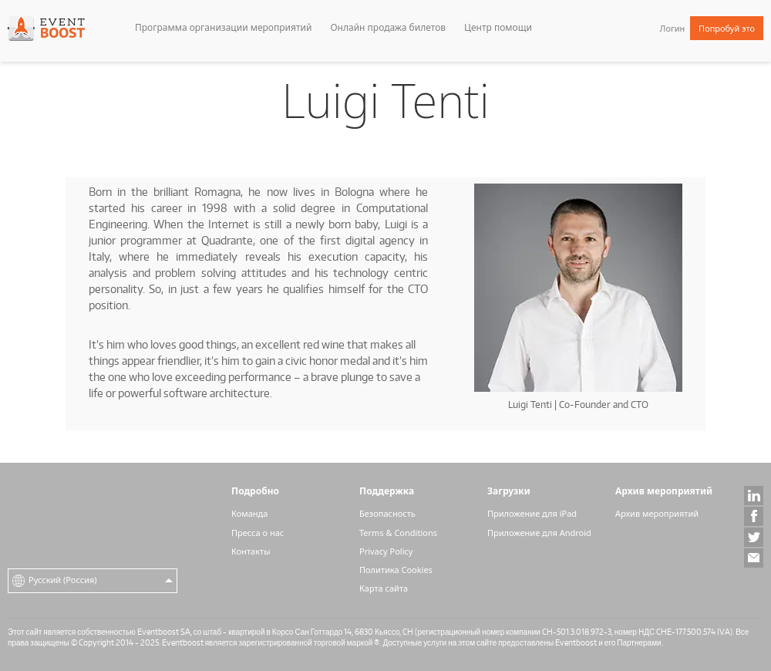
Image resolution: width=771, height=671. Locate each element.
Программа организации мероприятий (223, 27)
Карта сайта (383, 588)
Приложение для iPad (532, 513)
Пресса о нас (257, 532)
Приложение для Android (539, 532)
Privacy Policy (385, 551)
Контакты (250, 551)
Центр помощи (498, 27)
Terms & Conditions (398, 532)
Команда (249, 513)
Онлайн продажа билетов (388, 27)
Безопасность (387, 513)
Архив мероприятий (657, 513)
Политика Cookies (396, 569)
